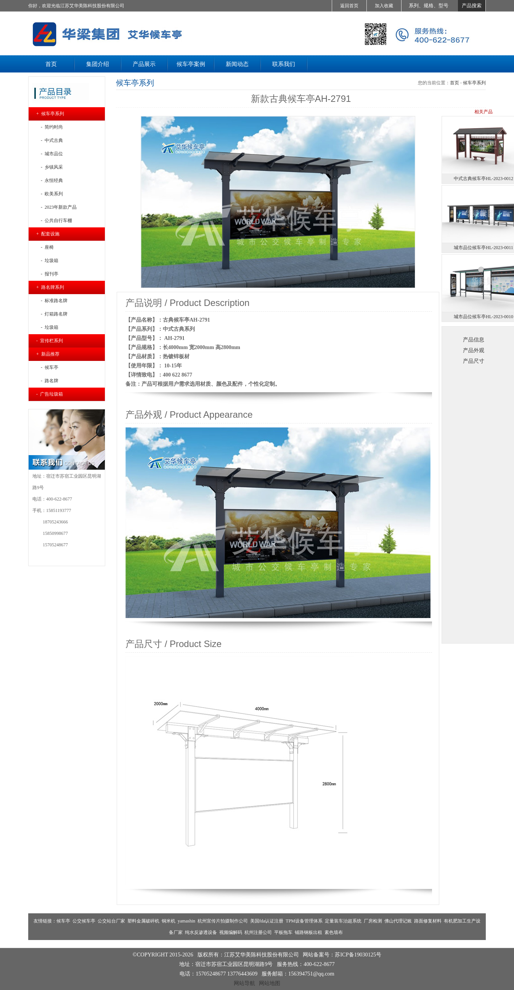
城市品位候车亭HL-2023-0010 (483, 316)
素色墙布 (333, 932)
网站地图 (269, 983)
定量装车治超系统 (343, 921)
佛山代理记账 (398, 921)
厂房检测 (373, 921)
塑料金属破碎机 (143, 921)
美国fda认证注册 (266, 921)
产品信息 (473, 339)
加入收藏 (384, 5)
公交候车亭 (83, 921)
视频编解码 (230, 932)
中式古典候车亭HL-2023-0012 (483, 178)
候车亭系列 (474, 82)
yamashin (186, 921)
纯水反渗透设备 (201, 932)
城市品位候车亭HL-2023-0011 (483, 247)
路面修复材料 (428, 921)
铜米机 (168, 921)
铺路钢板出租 (308, 932)
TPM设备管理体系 (304, 921)
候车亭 (63, 921)
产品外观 (473, 350)
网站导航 (244, 983)
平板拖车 (283, 932)
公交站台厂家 (111, 921)
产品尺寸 (473, 361)
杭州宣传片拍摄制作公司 (223, 921)
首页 (454, 82)
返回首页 (349, 5)
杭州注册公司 (258, 932)
